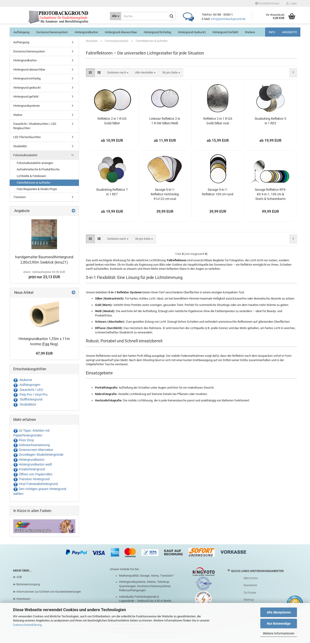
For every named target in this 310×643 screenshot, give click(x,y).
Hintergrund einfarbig (157, 32)
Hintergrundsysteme (26, 105)
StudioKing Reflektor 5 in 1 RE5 (270, 121)
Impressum (23, 598)
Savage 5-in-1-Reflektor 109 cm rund (217, 192)
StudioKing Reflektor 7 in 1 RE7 (112, 192)
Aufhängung (21, 32)
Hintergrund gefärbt (225, 32)
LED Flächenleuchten (27, 137)
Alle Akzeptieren (279, 612)
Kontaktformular (267, 3)
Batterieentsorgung (28, 584)
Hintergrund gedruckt (192, 32)
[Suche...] (115, 16)
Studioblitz (20, 146)
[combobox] (117, 72)
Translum (19, 197)
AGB (19, 577)
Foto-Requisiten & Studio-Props (37, 189)
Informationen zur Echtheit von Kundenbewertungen (48, 591)
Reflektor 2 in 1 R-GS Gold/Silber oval (217, 121)
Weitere (250, 32)
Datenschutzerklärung (27, 625)
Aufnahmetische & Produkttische (38, 169)
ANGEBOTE (289, 32)
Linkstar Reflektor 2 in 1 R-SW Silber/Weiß (164, 121)
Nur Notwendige (279, 623)
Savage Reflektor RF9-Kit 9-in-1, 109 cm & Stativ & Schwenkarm (270, 194)
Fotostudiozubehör (25, 155)
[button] (90, 72)
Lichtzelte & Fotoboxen (31, 176)
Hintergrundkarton (86, 32)
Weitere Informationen (278, 633)
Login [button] (291, 3)
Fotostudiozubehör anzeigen (35, 163)
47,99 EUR (44, 353)
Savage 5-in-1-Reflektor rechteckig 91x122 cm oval (165, 194)
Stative (17, 115)
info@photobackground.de (228, 19)
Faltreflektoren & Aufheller (33, 182)
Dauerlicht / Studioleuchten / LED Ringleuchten (34, 126)
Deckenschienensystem (52, 32)
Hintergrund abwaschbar (121, 32)
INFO (272, 32)
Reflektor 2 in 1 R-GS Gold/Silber (112, 121)
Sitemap (249, 599)
